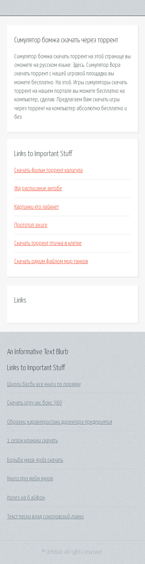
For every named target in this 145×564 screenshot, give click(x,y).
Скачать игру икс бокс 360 (34, 403)
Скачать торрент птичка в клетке (48, 243)
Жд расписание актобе (38, 188)
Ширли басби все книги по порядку (44, 384)
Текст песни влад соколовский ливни (45, 517)
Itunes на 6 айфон (26, 498)
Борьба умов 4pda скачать (35, 460)
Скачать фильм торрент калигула (48, 170)
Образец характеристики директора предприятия (59, 422)
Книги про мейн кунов (30, 478)
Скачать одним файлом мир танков (51, 261)
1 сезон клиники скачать (32, 440)
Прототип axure (30, 225)
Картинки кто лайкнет (36, 207)
